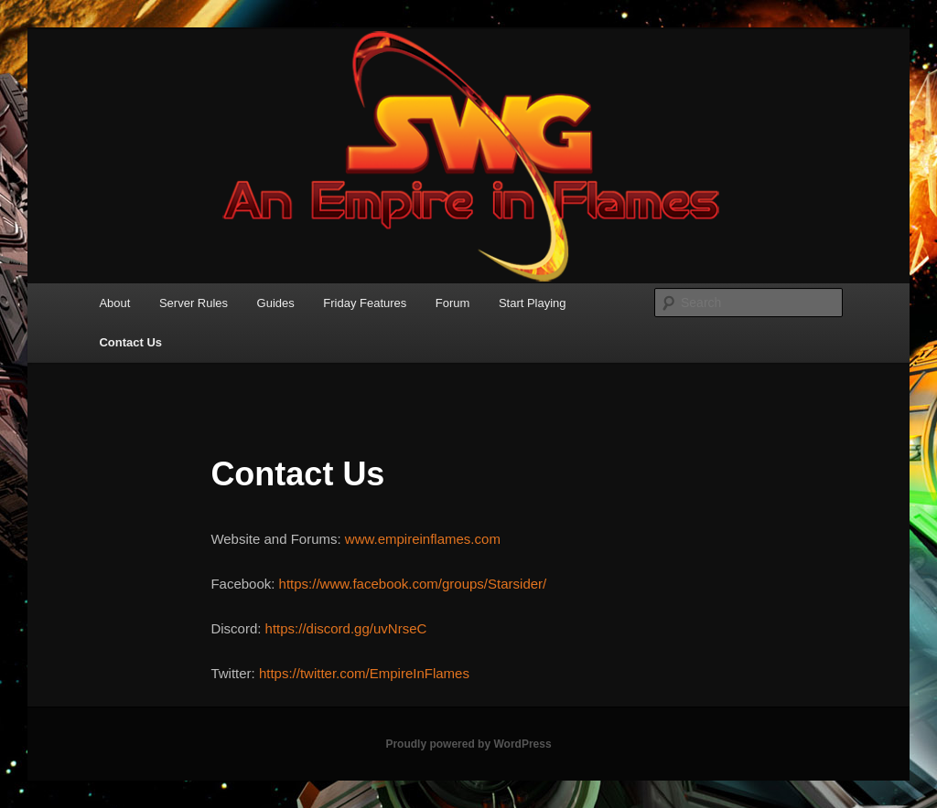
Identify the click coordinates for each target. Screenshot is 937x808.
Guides (276, 303)
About (114, 303)
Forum (453, 303)
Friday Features (364, 303)
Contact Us (130, 342)
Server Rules (193, 303)
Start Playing (532, 303)
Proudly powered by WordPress (468, 744)
